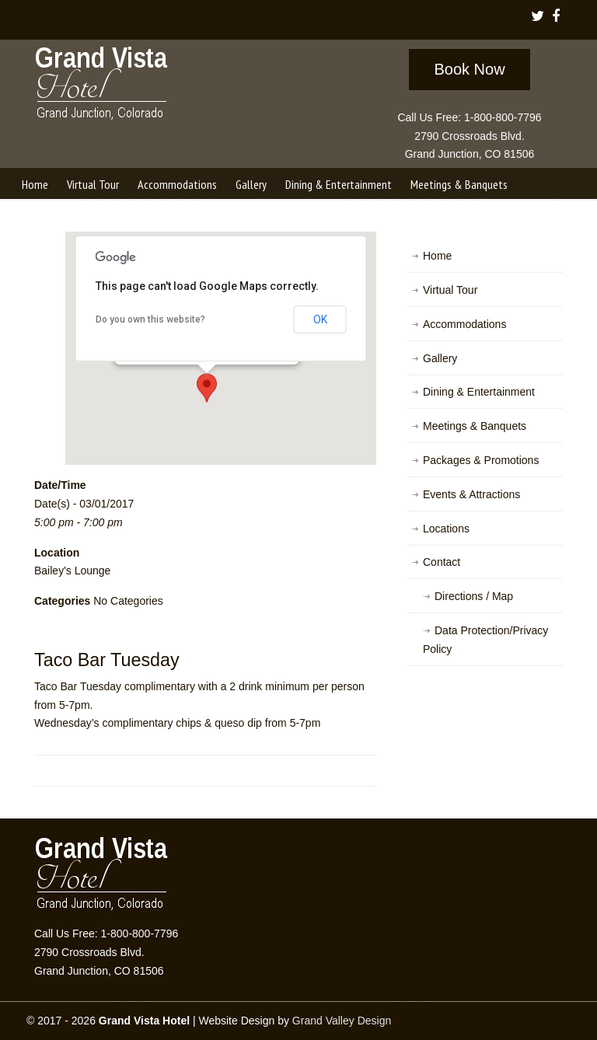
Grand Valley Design (341, 1020)
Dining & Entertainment (479, 392)
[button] (207, 388)
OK (320, 319)
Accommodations (464, 324)
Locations (446, 528)
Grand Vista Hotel (102, 86)
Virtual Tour (450, 290)
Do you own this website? (150, 319)
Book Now (469, 69)
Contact (441, 562)
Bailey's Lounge (72, 570)
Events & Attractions (471, 494)
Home (437, 256)
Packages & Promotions (481, 460)
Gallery (440, 358)
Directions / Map (474, 596)
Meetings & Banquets (474, 426)
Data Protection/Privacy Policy (485, 639)
